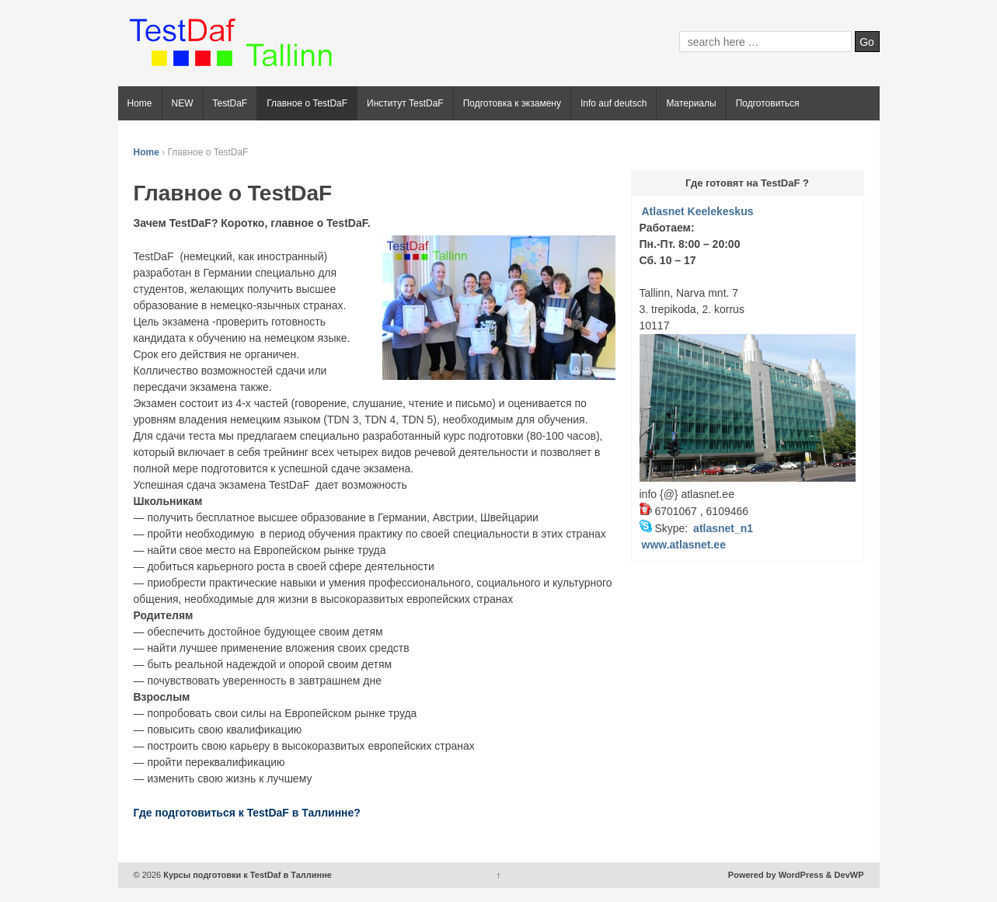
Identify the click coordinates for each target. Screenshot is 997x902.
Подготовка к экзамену (512, 103)
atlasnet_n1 (723, 528)
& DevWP (845, 874)
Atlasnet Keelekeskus (698, 211)
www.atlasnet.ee (684, 544)
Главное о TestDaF (307, 103)
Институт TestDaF (405, 103)
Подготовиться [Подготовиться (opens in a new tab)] (768, 103)
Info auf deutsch (613, 103)
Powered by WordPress (776, 874)
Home (139, 103)
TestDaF (230, 103)
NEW (182, 103)
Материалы (691, 103)
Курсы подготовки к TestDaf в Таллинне (246, 874)
